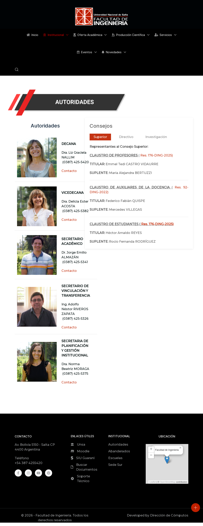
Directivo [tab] (126, 137)
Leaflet (152, 482)
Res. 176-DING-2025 (156, 155)
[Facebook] (18, 473)
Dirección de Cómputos (169, 515)
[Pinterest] (48, 473)
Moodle (83, 451)
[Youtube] (38, 473)
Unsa (81, 444)
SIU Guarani (85, 458)
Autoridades (118, 444)
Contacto (69, 171)
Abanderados (119, 451)
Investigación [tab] (156, 137)
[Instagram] (28, 473)
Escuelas (115, 458)
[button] (17, 69)
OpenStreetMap (167, 482)
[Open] (195, 507)
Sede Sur (115, 465)
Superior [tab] (100, 137)
